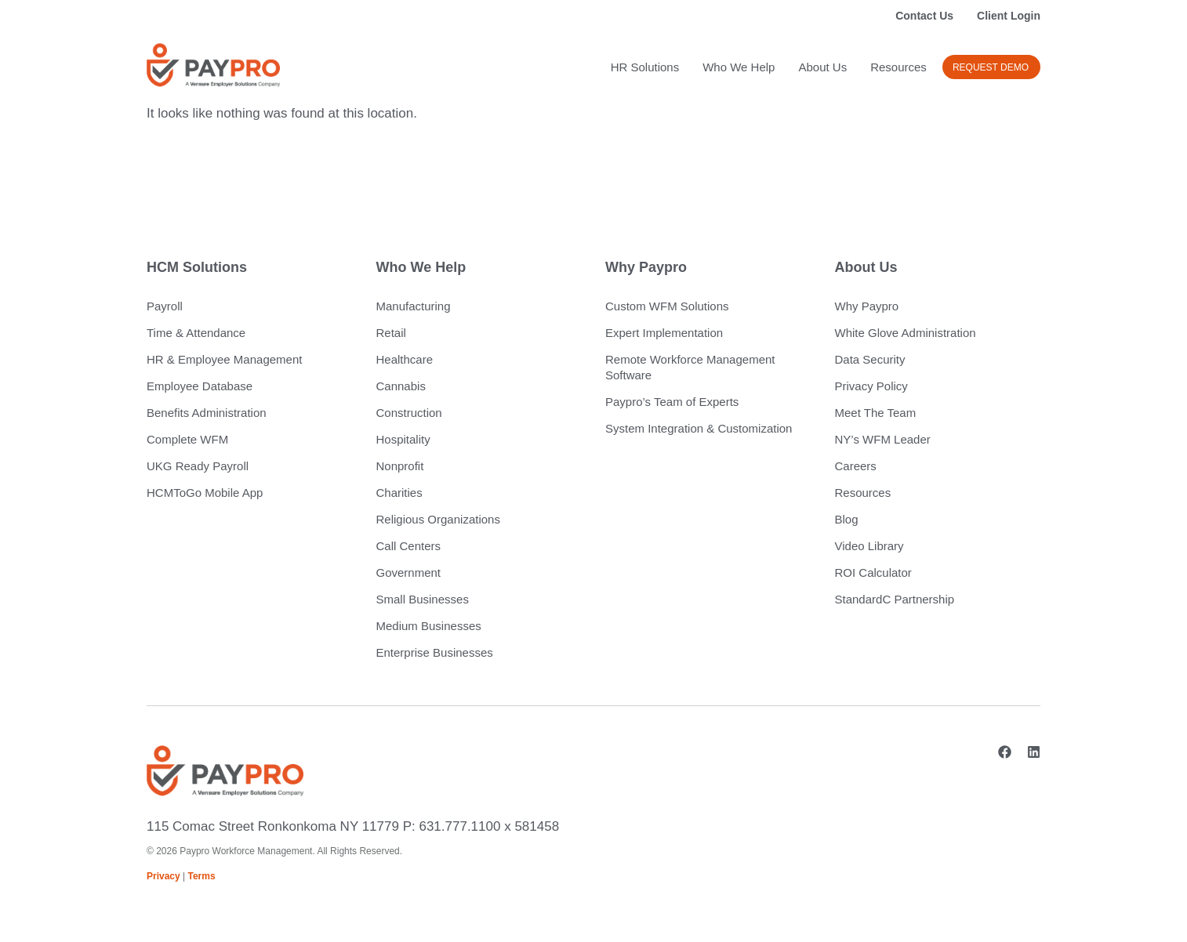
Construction (409, 412)
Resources (898, 67)
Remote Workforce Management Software (690, 367)
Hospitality (403, 439)
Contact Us (924, 15)
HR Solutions (645, 67)
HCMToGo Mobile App (205, 492)
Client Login (1008, 15)
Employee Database (199, 386)
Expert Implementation (664, 332)
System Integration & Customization (698, 428)
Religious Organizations (438, 519)
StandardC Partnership (895, 599)
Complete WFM (187, 439)
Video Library (869, 546)
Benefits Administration (207, 412)
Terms (202, 876)
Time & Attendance (196, 332)
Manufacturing (413, 306)
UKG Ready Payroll (198, 466)
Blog (846, 519)
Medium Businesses (428, 625)
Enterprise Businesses (434, 652)
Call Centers (408, 546)
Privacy (163, 876)
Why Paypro (867, 306)
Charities (399, 492)
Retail (391, 332)
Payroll (165, 306)
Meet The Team (876, 412)
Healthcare (405, 359)
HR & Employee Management (224, 359)
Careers (856, 466)
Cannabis (401, 386)
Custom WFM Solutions (667, 306)
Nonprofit (400, 466)
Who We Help (738, 67)
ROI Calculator (873, 572)
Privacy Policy (871, 386)
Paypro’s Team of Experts (672, 401)
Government (408, 572)
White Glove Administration (905, 332)
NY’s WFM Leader (883, 439)
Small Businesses (422, 599)
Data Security (870, 359)
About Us (822, 67)
